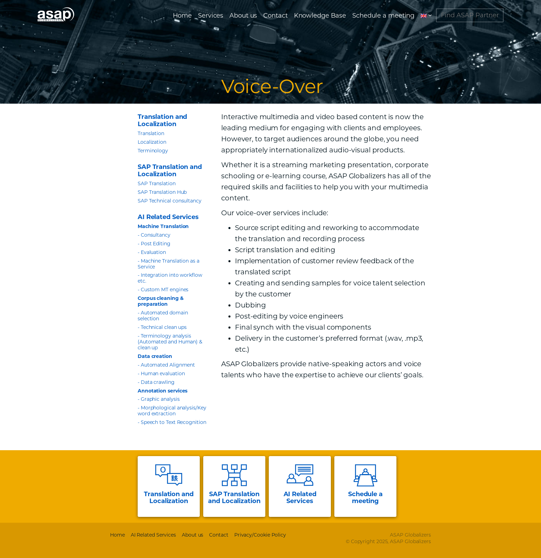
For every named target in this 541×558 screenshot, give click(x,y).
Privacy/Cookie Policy (260, 535)
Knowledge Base (320, 17)
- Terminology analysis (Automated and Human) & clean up (170, 342)
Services (210, 17)
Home (182, 17)
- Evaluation (152, 252)
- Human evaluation (161, 373)
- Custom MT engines (163, 289)
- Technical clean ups (162, 327)
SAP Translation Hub (162, 192)
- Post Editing (154, 243)
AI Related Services (153, 535)
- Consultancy (154, 235)
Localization (152, 142)
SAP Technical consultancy (169, 201)
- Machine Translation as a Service (168, 264)
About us (243, 17)
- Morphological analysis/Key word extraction (172, 411)
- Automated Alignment (166, 365)
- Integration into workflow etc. (170, 278)
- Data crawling (156, 382)
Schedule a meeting (383, 17)
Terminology (153, 151)
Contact (275, 17)
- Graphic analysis (159, 399)
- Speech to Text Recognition (172, 422)
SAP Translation (157, 183)
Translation (151, 133)
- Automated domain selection (163, 316)
